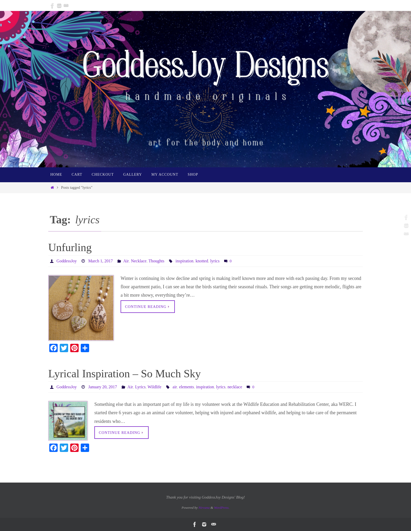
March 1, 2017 (100, 261)
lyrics (215, 261)
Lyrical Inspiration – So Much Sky (124, 374)
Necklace (139, 261)
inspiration (184, 261)
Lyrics (140, 387)
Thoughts (156, 261)
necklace (234, 387)
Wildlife (154, 387)
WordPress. (221, 508)
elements (186, 387)
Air (126, 261)
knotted (202, 261)
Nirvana (204, 508)
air (174, 387)
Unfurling (70, 247)
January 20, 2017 (102, 387)
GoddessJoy (67, 261)
